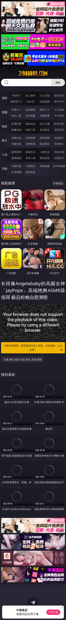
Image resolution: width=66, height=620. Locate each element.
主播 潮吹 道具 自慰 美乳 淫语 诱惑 (23, 359)
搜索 (57, 82)
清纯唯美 (30, 143)
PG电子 (16, 95)
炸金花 (30, 101)
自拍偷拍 (30, 109)
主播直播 (45, 115)
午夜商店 (30, 166)
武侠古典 (59, 152)
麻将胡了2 (16, 101)
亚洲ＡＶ (16, 109)
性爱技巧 (59, 158)
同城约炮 (16, 166)
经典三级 (30, 129)
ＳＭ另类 (59, 115)
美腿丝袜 (16, 143)
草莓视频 (45, 166)
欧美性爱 (59, 123)
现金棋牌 (45, 101)
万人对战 (45, 95)
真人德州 (30, 95)
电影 (4, 126)
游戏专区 (59, 95)
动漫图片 (59, 137)
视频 (4, 112)
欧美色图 (45, 137)
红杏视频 (16, 172)
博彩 (4, 98)
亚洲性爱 (16, 123)
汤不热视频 (59, 166)
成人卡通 (45, 123)
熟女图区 (45, 143)
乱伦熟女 (45, 129)
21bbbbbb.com (33, 73)
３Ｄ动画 (59, 109)
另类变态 (59, 129)
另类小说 (30, 158)
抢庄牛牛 (59, 101)
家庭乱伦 (30, 152)
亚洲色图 (30, 137)
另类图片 (59, 143)
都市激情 (16, 152)
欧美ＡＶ (45, 109)
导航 (4, 169)
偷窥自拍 (16, 137)
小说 (4, 154)
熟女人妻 (16, 115)
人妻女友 (45, 152)
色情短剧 (30, 172)
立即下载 (53, 612)
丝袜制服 (30, 115)
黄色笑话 (45, 158)
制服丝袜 (16, 129)
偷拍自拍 (30, 123)
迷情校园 (16, 158)
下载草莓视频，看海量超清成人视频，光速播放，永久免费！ (33, 348)
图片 (4, 140)
